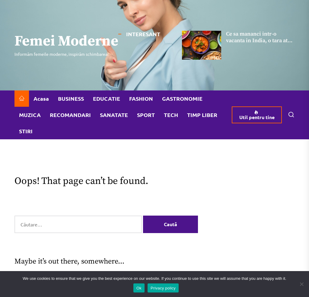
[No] (301, 284)
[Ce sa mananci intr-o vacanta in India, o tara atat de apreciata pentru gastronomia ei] (201, 45)
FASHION (141, 98)
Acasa (41, 98)
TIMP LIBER (202, 114)
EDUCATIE (106, 98)
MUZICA (30, 114)
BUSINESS (71, 98)
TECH (171, 114)
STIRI (26, 131)
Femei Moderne (66, 41)
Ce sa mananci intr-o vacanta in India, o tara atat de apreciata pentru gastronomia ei (259, 43)
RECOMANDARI (70, 114)
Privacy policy (163, 288)
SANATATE (114, 114)
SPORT (146, 114)
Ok (139, 288)
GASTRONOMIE (182, 98)
